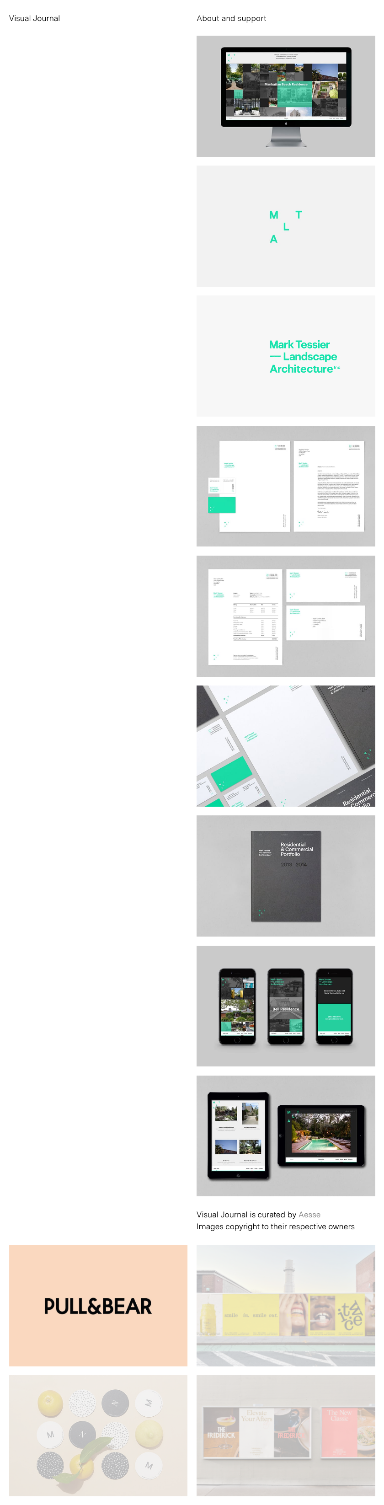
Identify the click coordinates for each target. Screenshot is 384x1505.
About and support (232, 18)
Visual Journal (34, 18)
